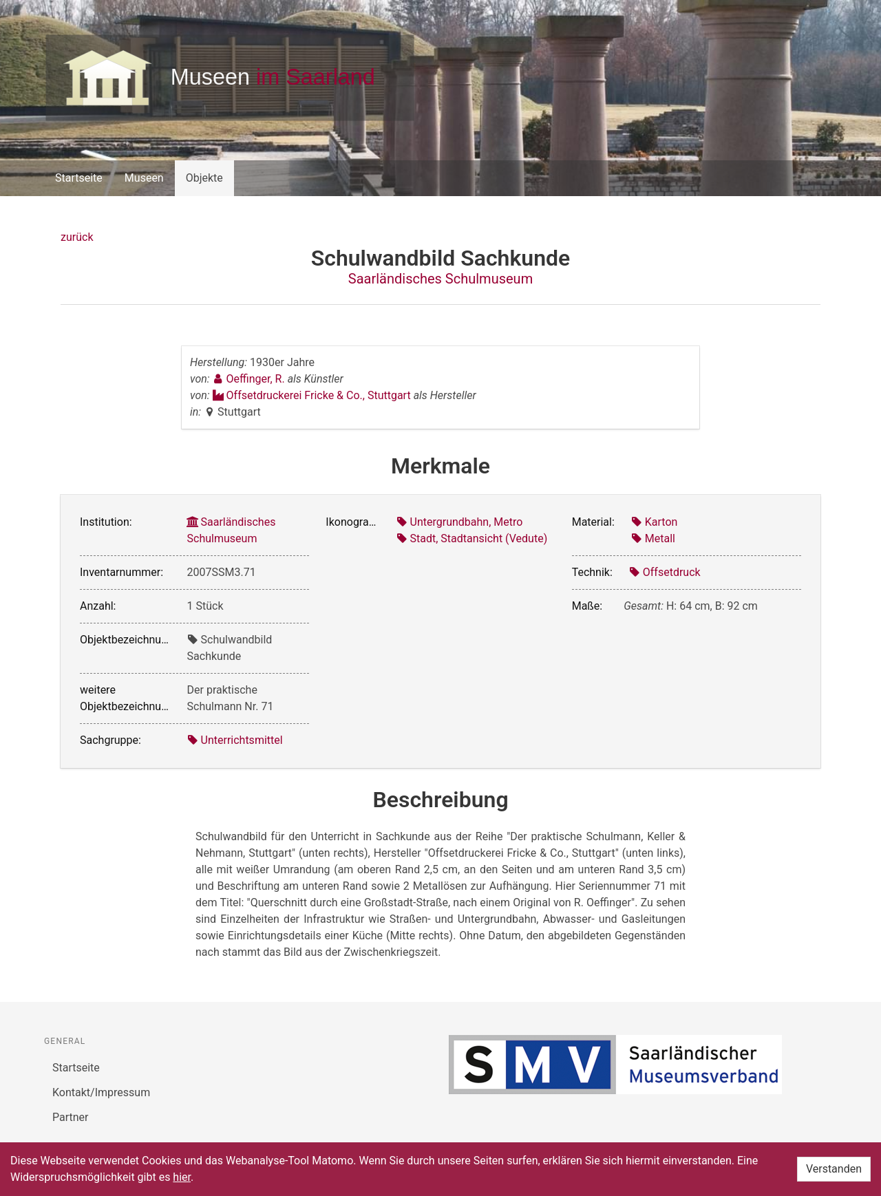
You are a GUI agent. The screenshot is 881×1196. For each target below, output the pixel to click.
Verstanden (834, 1168)
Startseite (79, 177)
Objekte (204, 177)
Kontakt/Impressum (101, 1092)
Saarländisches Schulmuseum (440, 278)
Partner (70, 1117)
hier (182, 1177)
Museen (144, 177)
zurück (77, 237)
